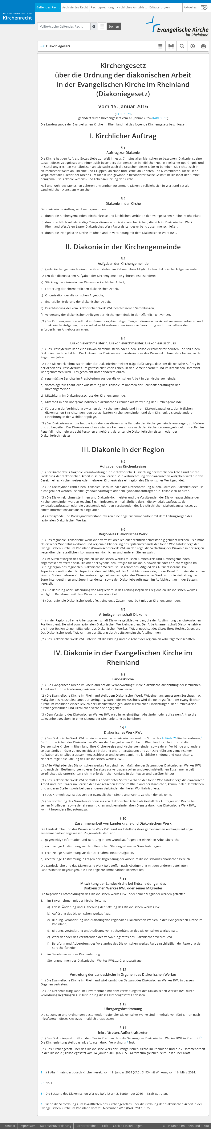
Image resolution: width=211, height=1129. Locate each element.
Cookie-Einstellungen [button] (128, 1126)
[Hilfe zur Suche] (93, 26)
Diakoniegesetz (55, 46)
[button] (203, 7)
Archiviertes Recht (75, 7)
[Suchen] (114, 26)
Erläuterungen (159, 7)
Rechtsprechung (102, 7)
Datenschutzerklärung (55, 1126)
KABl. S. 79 (123, 114)
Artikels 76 (169, 738)
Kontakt (9, 1126)
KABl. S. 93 (159, 118)
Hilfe (105, 1126)
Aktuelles (190, 7)
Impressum (28, 1126)
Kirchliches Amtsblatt (132, 7)
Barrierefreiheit (87, 1126)
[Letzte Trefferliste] (102, 26)
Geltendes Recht (48, 7)
